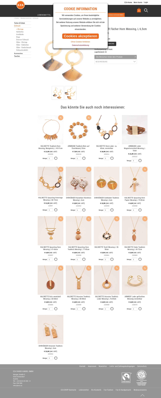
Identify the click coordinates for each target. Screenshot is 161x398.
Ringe (18, 37)
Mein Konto (138, 2)
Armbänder (20, 34)
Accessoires (18, 53)
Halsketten (20, 32)
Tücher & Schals (19, 23)
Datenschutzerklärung (80, 45)
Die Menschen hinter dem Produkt (109, 57)
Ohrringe (20, 29)
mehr (14, 116)
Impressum (92, 366)
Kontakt (82, 366)
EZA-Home (128, 2)
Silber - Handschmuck (23, 47)
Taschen (17, 56)
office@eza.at (17, 385)
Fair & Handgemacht (123, 389)
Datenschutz (142, 366)
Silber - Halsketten (22, 45)
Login (146, 2)
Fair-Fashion (108, 389)
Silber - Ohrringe (21, 42)
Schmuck (35, 18)
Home (17, 18)
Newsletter (103, 366)
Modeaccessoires (115, 15)
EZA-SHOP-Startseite (68, 389)
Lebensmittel (44, 15)
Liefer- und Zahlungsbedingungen (122, 366)
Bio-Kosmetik (96, 389)
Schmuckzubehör (22, 50)
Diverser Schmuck (22, 40)
